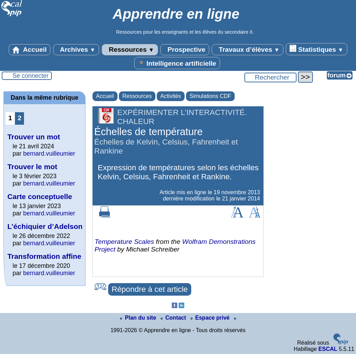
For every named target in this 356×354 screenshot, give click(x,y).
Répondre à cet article (150, 289)
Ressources (130, 49)
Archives (76, 49)
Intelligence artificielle (177, 63)
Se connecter (31, 75)
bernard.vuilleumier (49, 153)
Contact (174, 318)
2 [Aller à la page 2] (20, 118)
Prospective (184, 49)
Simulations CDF (210, 96)
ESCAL (327, 349)
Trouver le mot (32, 167)
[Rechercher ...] (270, 77)
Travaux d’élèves (248, 49)
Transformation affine (44, 256)
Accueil (30, 49)
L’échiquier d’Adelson (44, 226)
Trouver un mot (33, 137)
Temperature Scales (124, 241)
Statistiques (316, 49)
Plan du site (138, 318)
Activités (170, 96)
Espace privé (211, 318)
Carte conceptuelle (39, 196)
